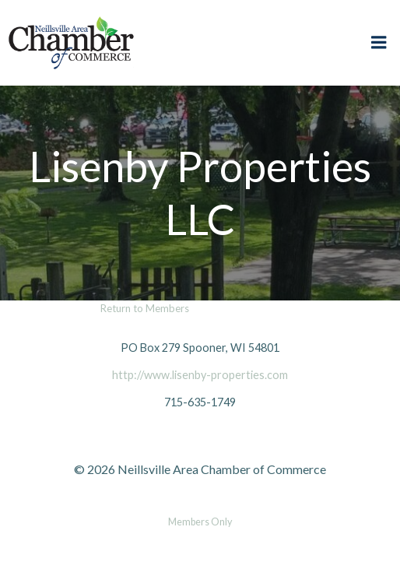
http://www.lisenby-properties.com (200, 374)
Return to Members (144, 308)
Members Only (200, 522)
